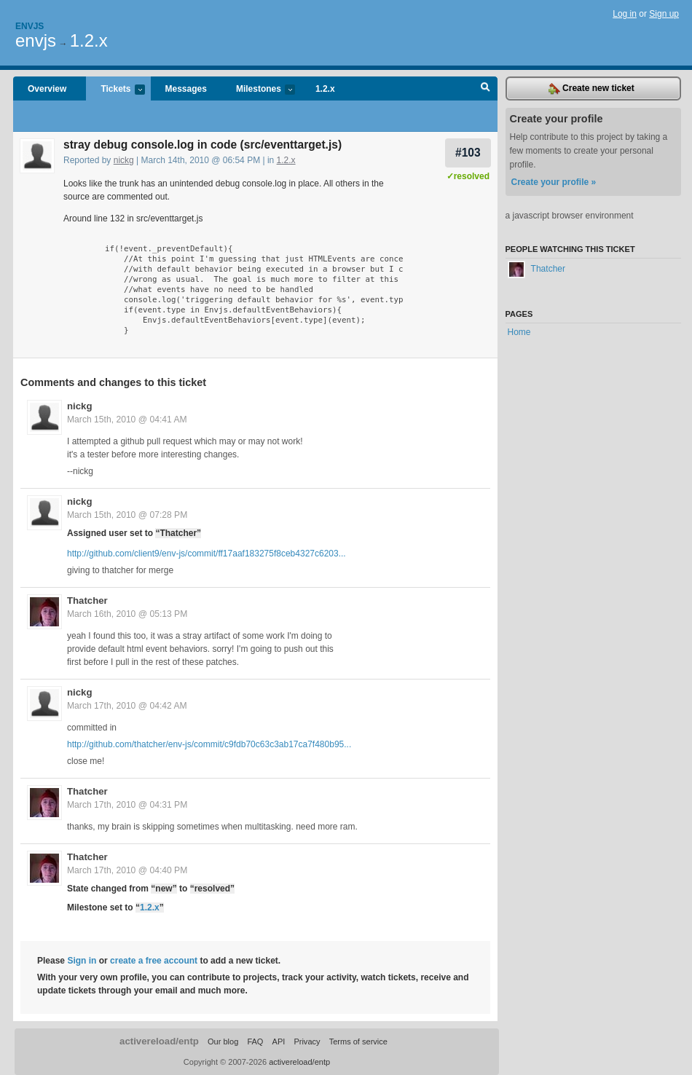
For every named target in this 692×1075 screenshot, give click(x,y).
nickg (124, 160)
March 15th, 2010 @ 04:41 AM (127, 419)
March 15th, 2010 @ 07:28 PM (127, 515)
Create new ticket (591, 89)
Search (485, 88)
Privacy (307, 1041)
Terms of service (358, 1041)
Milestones (258, 90)
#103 (468, 152)
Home (519, 332)
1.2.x (89, 40)
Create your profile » (554, 182)
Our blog (223, 1041)
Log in (625, 14)
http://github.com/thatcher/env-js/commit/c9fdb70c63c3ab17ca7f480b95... (209, 744)
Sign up (664, 14)
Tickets (115, 90)
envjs (35, 40)
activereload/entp (159, 1041)
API (279, 1041)
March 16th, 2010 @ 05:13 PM (127, 614)
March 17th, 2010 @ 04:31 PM (127, 805)
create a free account (153, 961)
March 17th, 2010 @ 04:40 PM (127, 870)
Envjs (29, 26)
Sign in (81, 961)
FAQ (255, 1041)
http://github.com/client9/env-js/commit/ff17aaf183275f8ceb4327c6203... (206, 553)
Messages (186, 89)
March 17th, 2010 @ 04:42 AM (127, 706)
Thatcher (87, 600)
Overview (47, 89)
